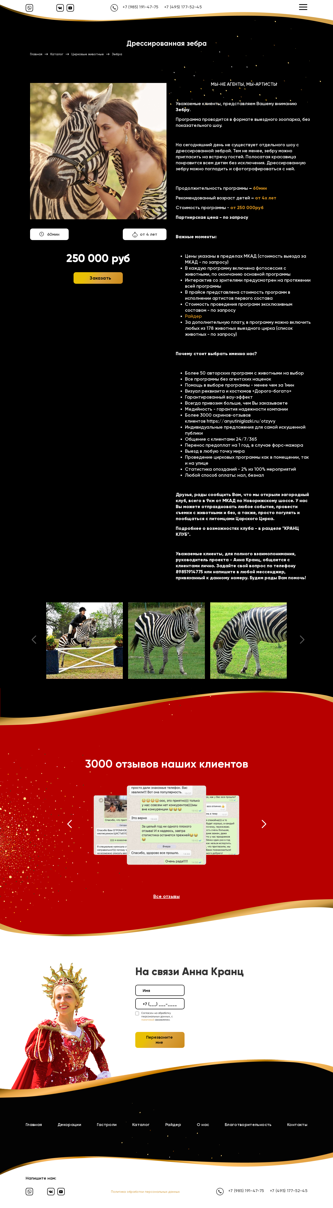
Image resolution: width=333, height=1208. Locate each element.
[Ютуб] (70, 8)
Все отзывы (166, 896)
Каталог (141, 1124)
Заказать (100, 278)
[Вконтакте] (60, 8)
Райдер (193, 316)
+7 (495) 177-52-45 (183, 6)
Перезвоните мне (159, 1040)
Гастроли (107, 1124)
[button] (69, 825)
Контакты (297, 1124)
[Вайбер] (29, 8)
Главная (34, 1124)
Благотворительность (248, 1124)
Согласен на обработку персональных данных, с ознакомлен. (157, 1016)
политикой (147, 1019)
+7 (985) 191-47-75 (140, 6)
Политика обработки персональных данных (145, 1191)
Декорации (69, 1124)
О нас (203, 1124)
